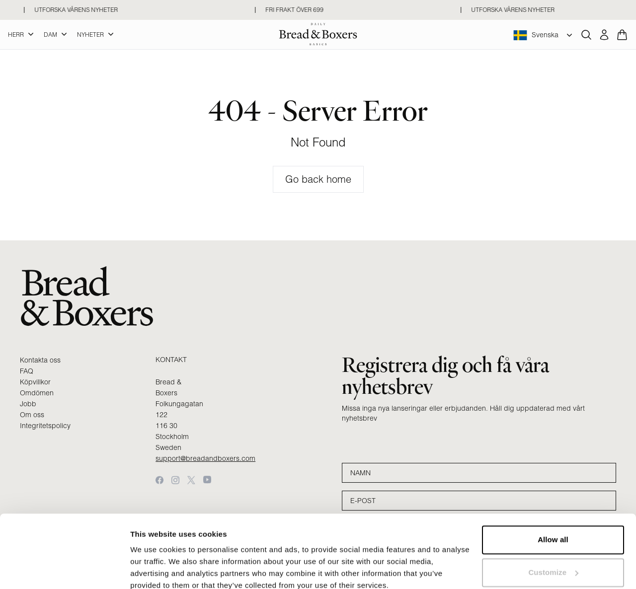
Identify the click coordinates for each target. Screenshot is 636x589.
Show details (153, 569)
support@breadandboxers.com (205, 458)
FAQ (26, 371)
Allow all (553, 496)
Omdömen (37, 392)
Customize (553, 528)
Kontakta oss (40, 360)
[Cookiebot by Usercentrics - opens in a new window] (64, 569)
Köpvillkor (35, 381)
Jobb (28, 403)
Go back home (318, 179)
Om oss (32, 414)
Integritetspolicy (45, 425)
